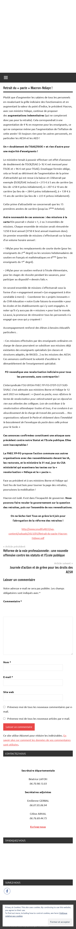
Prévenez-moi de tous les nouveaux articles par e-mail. (38, 718)
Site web (8, 692)
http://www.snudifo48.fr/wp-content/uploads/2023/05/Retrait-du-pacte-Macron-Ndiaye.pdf (38, 533)
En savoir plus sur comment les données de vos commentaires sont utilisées (37, 740)
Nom (7, 662)
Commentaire (12, 601)
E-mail (8, 677)
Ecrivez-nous (38, 826)
